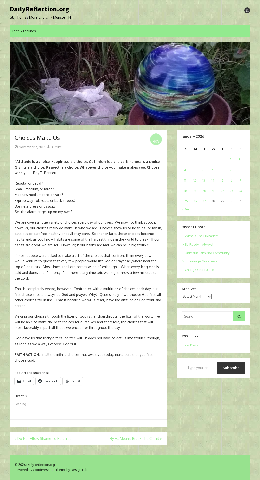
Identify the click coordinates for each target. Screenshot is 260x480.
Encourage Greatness (201, 261)
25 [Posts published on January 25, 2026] (186, 201)
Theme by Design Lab (71, 470)
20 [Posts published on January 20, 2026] (204, 191)
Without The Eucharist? (201, 236)
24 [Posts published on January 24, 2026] (240, 191)
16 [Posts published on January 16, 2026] (231, 180)
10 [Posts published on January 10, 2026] (240, 170)
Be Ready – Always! (199, 244)
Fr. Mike (54, 147)
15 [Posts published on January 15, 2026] (222, 180)
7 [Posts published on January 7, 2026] (212, 170)
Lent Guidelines (24, 31)
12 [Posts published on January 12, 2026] (194, 180)
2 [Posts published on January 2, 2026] (230, 160)
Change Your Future (199, 270)
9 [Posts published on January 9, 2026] (230, 170)
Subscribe (231, 368)
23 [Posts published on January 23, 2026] (231, 191)
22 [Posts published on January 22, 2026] (222, 191)
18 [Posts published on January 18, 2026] (185, 191)
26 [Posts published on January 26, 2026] (195, 201)
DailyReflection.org (39, 9)
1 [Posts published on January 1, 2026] (221, 160)
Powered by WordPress (32, 470)
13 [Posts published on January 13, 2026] (203, 180)
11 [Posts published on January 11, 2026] (185, 180)
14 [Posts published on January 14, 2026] (212, 180)
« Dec (186, 209)
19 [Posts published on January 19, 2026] (194, 191)
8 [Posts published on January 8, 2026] (222, 170)
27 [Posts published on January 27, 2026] (204, 201)
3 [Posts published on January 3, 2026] (239, 160)
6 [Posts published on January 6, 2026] (203, 170)
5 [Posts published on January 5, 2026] (194, 170)
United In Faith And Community (207, 253)
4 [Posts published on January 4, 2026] (185, 170)
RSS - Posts (190, 345)
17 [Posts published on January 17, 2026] (240, 180)
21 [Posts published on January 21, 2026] (212, 191)
